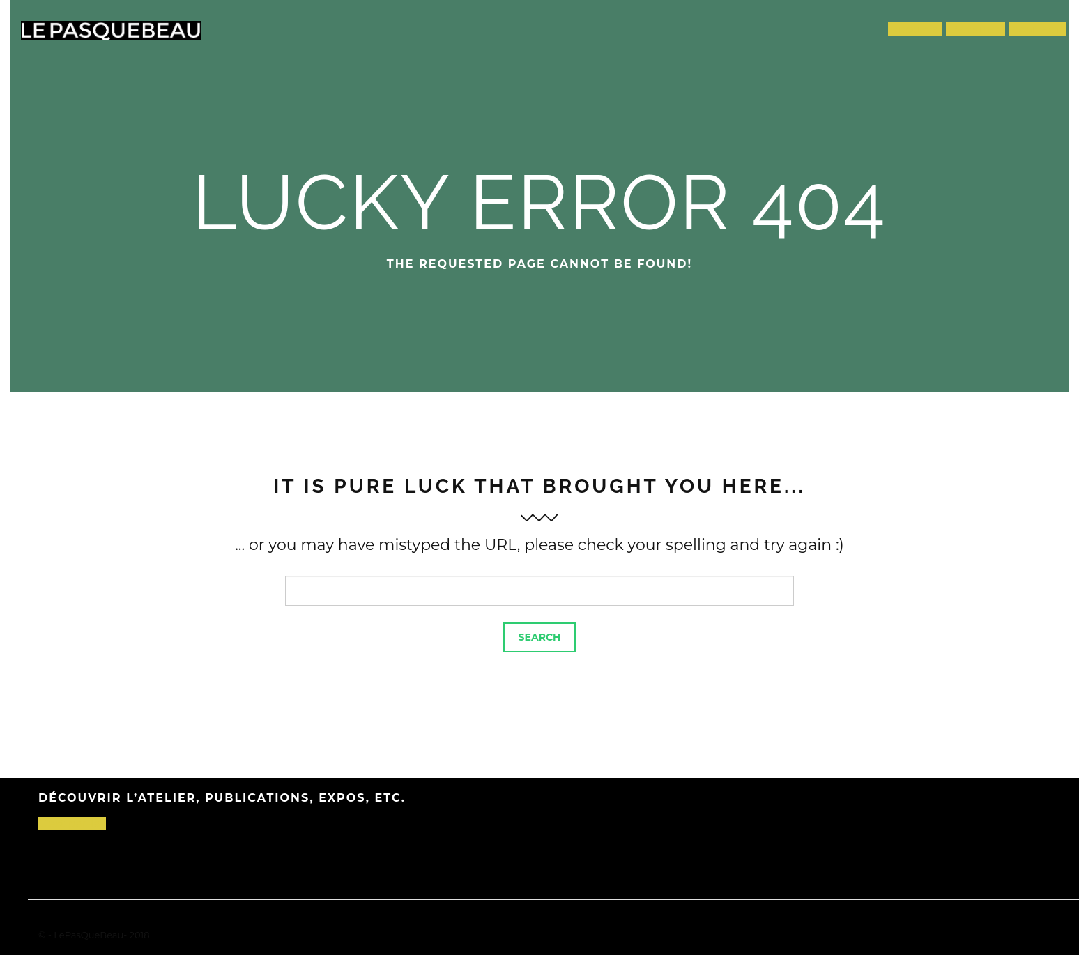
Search (540, 637)
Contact (1037, 30)
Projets (915, 30)
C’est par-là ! (72, 823)
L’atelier (975, 30)
